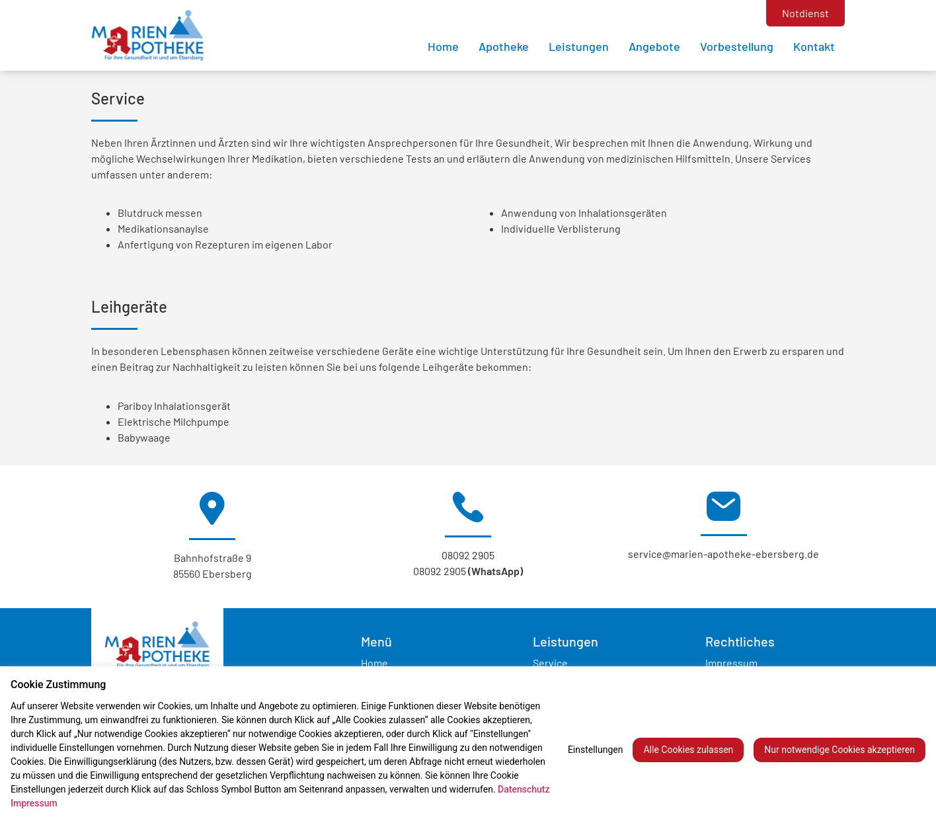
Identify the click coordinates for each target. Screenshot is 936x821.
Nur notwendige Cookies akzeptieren (839, 749)
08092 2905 (468, 555)
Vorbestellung (736, 46)
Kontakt (814, 46)
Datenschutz (523, 789)
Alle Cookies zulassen (688, 749)
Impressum (731, 662)
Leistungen (579, 46)
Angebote (654, 46)
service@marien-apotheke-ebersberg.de (723, 553)
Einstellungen (595, 749)
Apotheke (504, 46)
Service (550, 662)
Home (443, 46)
